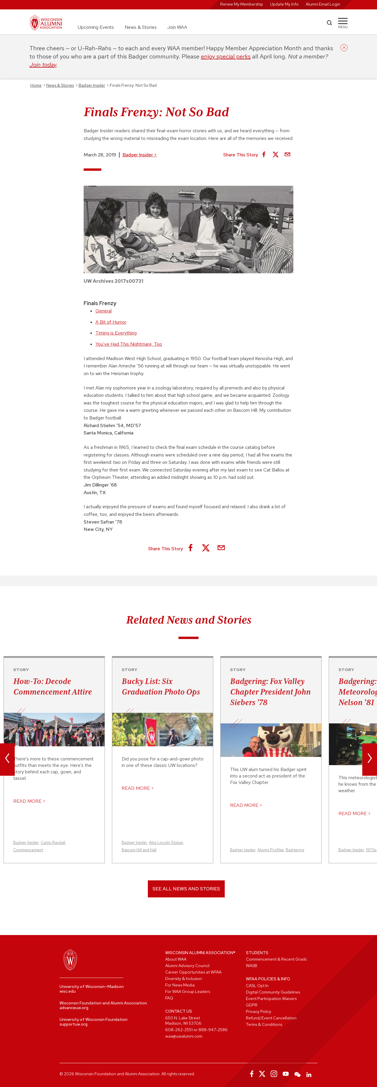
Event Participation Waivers (271, 998)
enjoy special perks (226, 56)
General (103, 311)
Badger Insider (140, 155)
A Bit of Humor (110, 322)
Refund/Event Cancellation (271, 1018)
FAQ (169, 998)
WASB (251, 965)
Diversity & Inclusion (183, 978)
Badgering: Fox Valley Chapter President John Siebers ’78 (270, 691)
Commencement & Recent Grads (276, 959)
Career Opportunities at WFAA (193, 972)
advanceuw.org (73, 1007)
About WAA (175, 959)
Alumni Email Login (323, 4)
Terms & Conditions (264, 1024)
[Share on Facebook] (264, 154)
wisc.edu (67, 991)
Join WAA (177, 27)
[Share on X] (276, 154)
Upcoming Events (96, 27)
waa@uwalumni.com (183, 1036)
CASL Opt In (257, 985)
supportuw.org (73, 1024)
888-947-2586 (213, 1029)
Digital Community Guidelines (273, 992)
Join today (42, 64)
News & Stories (141, 27)
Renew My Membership (241, 4)
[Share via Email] (287, 154)
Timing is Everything (116, 333)
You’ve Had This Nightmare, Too (128, 344)
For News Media (180, 985)
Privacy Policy (258, 1011)
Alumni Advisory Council (187, 965)
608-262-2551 (179, 1029)
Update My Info (284, 4)
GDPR (251, 1005)
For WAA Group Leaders (187, 991)
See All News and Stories (186, 889)
